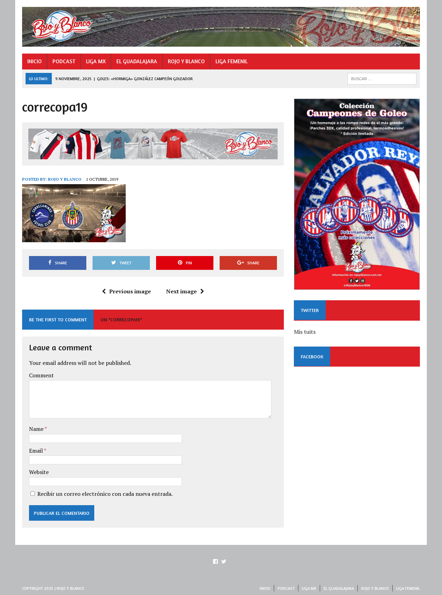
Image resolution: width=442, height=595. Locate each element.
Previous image (126, 291)
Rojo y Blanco (64, 179)
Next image (185, 291)
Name (37, 429)
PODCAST (63, 61)
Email (36, 450)
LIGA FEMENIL (231, 61)
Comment (41, 375)
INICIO (34, 61)
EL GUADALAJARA (136, 61)
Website (39, 472)
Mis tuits (305, 332)
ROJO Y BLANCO (186, 61)
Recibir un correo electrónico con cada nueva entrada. (105, 494)
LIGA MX (96, 61)
